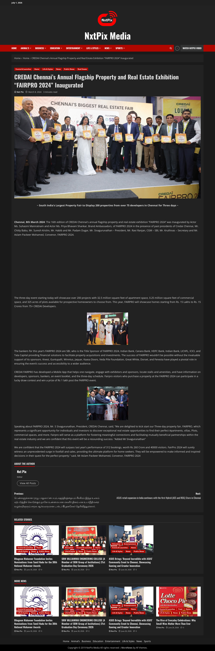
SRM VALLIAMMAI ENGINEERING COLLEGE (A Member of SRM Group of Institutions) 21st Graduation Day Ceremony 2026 (83, 562)
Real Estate (82, 69)
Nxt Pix (20, 92)
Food (180, 609)
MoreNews (126, 647)
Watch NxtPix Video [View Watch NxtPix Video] (187, 48)
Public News (69, 69)
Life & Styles (92, 48)
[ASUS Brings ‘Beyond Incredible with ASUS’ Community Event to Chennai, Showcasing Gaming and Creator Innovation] (131, 540)
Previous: (61, 500)
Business (39, 48)
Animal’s (25, 48)
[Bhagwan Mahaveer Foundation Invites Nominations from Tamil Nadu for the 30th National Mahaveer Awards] (36, 540)
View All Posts (28, 483)
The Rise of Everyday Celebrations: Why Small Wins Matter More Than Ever (176, 621)
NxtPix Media (107, 35)
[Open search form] (171, 48)
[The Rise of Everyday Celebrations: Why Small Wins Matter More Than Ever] (178, 601)
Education (55, 48)
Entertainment (73, 48)
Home (14, 48)
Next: (154, 496)
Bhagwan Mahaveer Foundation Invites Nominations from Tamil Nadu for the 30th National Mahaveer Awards (35, 562)
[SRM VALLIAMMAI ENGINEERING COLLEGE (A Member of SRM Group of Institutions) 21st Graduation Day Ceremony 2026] (84, 540)
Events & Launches (23, 69)
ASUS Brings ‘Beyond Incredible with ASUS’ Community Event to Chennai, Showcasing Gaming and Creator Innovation (130, 562)
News (107, 48)
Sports (119, 48)
